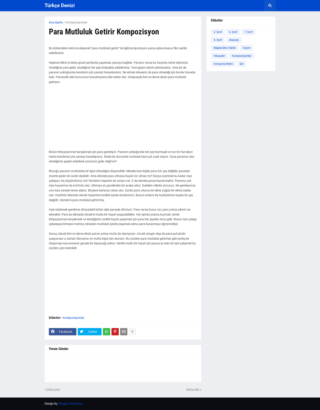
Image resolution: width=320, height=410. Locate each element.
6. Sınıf (233, 32)
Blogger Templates (70, 403)
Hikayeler (219, 55)
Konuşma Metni (223, 63)
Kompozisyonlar (76, 22)
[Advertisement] (123, 119)
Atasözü (234, 40)
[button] (269, 5)
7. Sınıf (248, 32)
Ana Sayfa (56, 22)
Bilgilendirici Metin (225, 47)
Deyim (246, 47)
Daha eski (192, 389)
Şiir (242, 63)
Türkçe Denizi (60, 5)
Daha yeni (53, 389)
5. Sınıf (218, 32)
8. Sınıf (218, 40)
